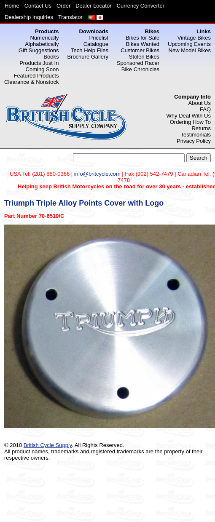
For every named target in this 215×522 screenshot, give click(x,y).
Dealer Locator (93, 6)
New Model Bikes (190, 50)
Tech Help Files (89, 50)
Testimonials (195, 134)
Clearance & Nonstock (31, 82)
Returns (201, 128)
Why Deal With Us (189, 115)
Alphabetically (42, 44)
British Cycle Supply (48, 445)
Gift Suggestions (39, 50)
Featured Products (36, 75)
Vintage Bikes (194, 38)
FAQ (205, 109)
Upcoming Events (189, 44)
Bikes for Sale (142, 38)
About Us (199, 103)
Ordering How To (190, 122)
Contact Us (37, 6)
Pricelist (98, 38)
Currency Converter (140, 6)
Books (51, 57)
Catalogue (95, 44)
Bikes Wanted (142, 44)
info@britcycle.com (97, 174)
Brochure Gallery (87, 57)
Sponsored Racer (138, 63)
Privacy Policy (194, 141)
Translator (70, 17)
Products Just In (39, 63)
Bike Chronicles (140, 69)
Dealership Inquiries (29, 17)
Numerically (44, 38)
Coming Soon (42, 69)
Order (63, 6)
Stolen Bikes (144, 57)
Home (12, 6)
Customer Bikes (140, 50)
